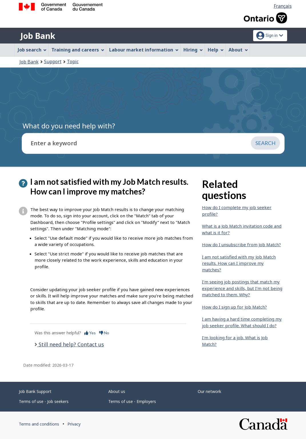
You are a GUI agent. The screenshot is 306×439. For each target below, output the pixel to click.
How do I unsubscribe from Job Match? (241, 244)
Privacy (74, 424)
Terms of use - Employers (132, 401)
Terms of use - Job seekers (44, 401)
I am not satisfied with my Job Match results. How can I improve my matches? (239, 263)
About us (116, 391)
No (104, 332)
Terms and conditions (39, 424)
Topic (73, 61)
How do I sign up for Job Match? (234, 307)
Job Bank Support (35, 391)
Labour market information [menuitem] (144, 50)
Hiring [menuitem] (193, 50)
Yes (90, 332)
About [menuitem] (238, 50)
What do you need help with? (69, 126)
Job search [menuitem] (32, 50)
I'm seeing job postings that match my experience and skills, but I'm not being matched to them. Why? (242, 288)
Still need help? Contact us (70, 344)
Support (52, 61)
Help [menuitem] (216, 50)
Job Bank (37, 35)
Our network (209, 391)
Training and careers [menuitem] (77, 50)
